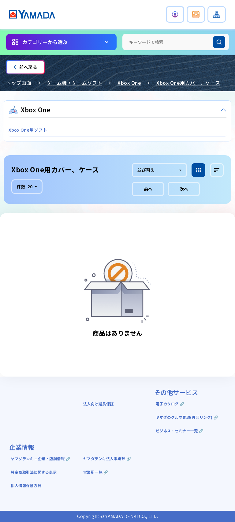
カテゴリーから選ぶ (45, 42)
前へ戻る (25, 67)
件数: (25, 186)
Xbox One (129, 82)
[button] (175, 14)
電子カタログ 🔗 (170, 403)
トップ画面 (19, 82)
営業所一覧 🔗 (95, 472)
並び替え (146, 170)
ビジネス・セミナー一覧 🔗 (180, 430)
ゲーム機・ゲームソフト (75, 82)
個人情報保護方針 (26, 485)
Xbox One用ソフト (28, 130)
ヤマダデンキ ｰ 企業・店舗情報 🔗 (40, 458)
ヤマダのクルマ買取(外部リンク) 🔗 (187, 417)
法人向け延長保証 (98, 403)
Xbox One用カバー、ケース (188, 82)
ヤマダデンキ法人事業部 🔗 (107, 458)
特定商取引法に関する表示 (34, 472)
